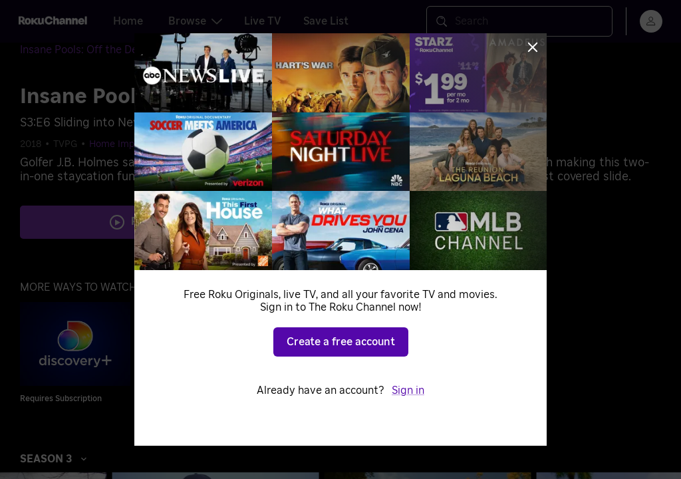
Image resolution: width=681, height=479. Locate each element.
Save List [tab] (325, 21)
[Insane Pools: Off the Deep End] (107, 50)
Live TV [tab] (262, 21)
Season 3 (54, 459)
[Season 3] (215, 50)
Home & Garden (224, 144)
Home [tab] (128, 21)
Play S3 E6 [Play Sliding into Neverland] (160, 221)
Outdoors (291, 144)
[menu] (651, 21)
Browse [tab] (195, 21)
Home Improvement (133, 144)
